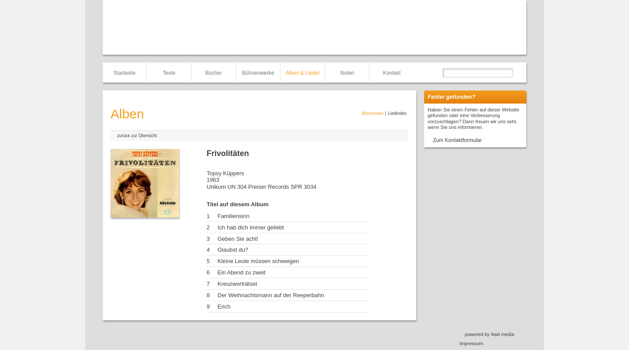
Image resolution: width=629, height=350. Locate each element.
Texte (169, 73)
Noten (347, 73)
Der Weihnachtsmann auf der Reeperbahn (271, 295)
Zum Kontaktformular (457, 140)
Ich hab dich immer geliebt (251, 227)
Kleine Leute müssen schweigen (258, 261)
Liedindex (397, 113)
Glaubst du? (233, 249)
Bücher (213, 73)
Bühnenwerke (258, 73)
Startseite (125, 73)
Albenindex (372, 113)
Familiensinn (233, 216)
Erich (224, 306)
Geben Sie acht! (238, 239)
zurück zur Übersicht (137, 135)
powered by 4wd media (489, 334)
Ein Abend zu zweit (242, 272)
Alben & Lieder (303, 73)
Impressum (471, 343)
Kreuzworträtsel (237, 284)
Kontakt (392, 73)
